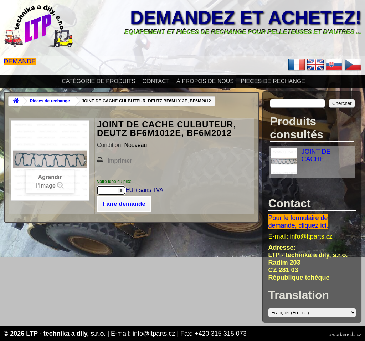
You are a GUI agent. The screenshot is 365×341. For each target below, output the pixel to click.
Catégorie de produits (98, 81)
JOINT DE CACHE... (315, 155)
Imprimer (120, 161)
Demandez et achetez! (245, 17)
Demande (20, 61)
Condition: (110, 145)
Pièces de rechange (273, 81)
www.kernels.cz (344, 334)
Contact (155, 81)
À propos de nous (205, 81)
